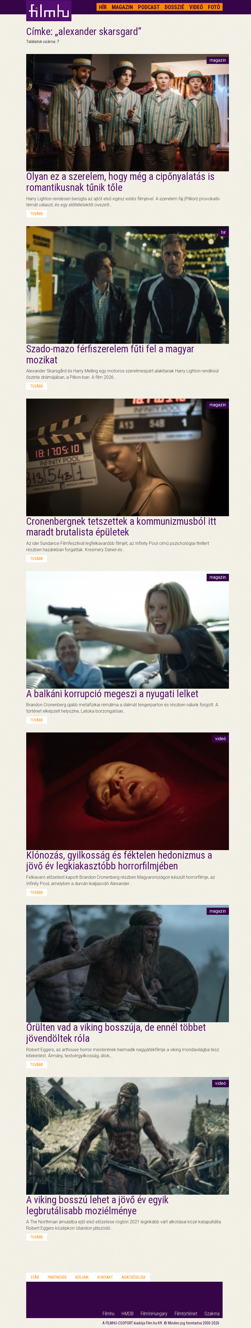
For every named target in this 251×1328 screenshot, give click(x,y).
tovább (36, 214)
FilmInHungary (154, 1313)
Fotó (214, 7)
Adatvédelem (133, 1277)
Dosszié (174, 7)
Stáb (35, 1277)
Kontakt (105, 1277)
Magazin (122, 7)
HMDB (127, 1313)
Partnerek (57, 1277)
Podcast (149, 7)
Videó (196, 7)
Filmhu (108, 1313)
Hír (103, 7)
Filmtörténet (186, 1313)
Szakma (212, 1313)
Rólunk (82, 1277)
